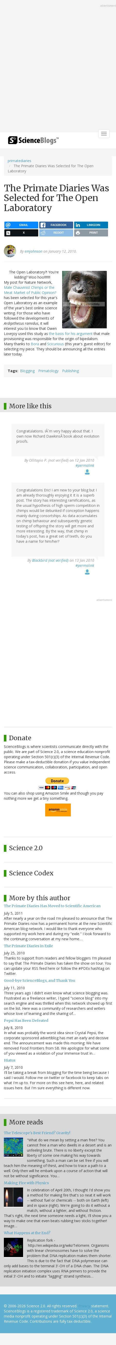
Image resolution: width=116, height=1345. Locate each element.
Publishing (70, 370)
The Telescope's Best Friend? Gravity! (37, 1133)
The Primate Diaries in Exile (28, 946)
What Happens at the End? (27, 1233)
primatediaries (19, 160)
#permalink (84, 465)
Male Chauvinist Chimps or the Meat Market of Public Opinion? (30, 290)
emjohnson (33, 251)
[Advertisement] (58, 67)
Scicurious (55, 343)
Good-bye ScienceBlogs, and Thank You (39, 980)
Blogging (27, 370)
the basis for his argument (71, 333)
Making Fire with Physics (26, 1183)
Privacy (84, 1305)
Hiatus (9, 1060)
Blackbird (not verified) (50, 560)
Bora (35, 343)
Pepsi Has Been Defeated (26, 1020)
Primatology (48, 370)
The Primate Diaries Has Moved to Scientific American (52, 906)
